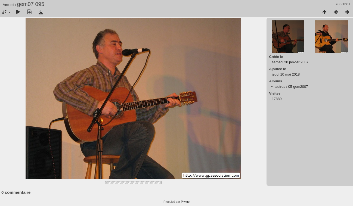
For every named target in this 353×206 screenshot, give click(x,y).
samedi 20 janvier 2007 (290, 62)
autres (280, 87)
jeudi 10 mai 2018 (286, 74)
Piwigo (185, 201)
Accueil (8, 5)
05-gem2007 (298, 87)
